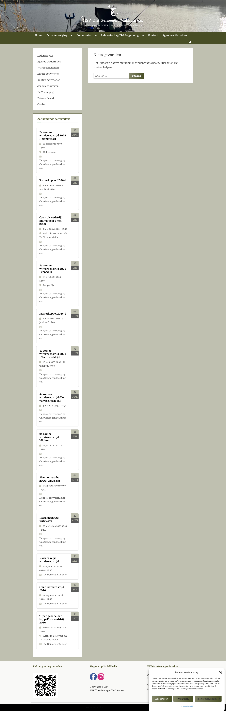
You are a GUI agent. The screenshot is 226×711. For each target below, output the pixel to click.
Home (38, 35)
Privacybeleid (187, 708)
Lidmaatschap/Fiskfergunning (120, 35)
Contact (153, 35)
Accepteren (161, 701)
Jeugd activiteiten (48, 86)
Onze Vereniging (57, 35)
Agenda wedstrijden (49, 61)
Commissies (84, 35)
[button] (220, 674)
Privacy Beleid (45, 98)
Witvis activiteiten (48, 67)
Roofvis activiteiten (48, 80)
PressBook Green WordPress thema (122, 707)
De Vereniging (45, 92)
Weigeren (183, 701)
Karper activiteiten (48, 73)
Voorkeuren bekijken (208, 701)
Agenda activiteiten (174, 35)
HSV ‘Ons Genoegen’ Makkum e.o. (113, 20)
